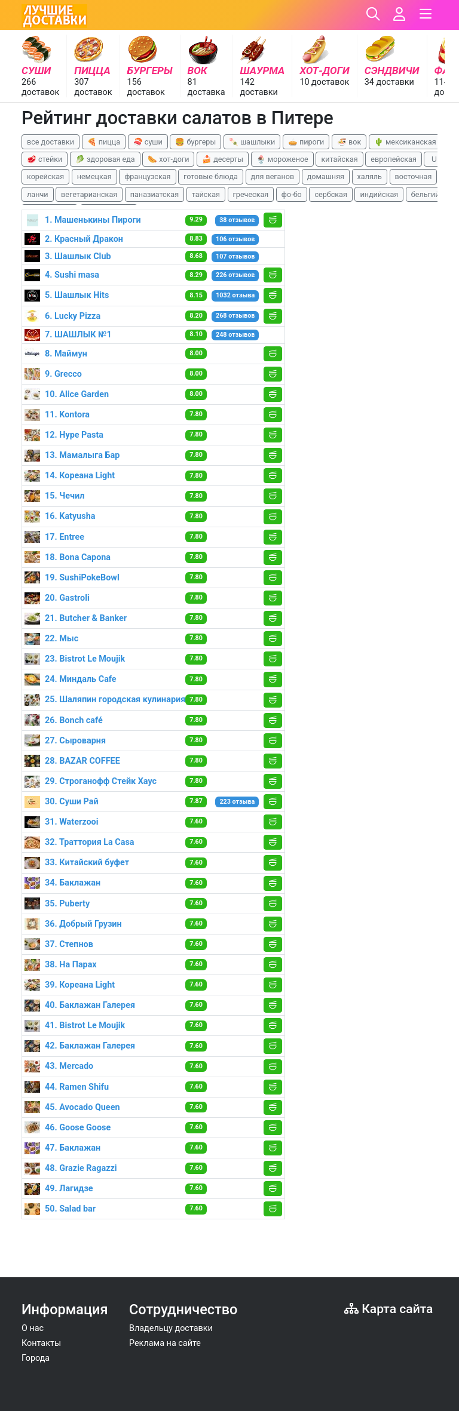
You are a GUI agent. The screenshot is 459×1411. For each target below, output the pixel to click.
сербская (330, 194)
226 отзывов (235, 275)
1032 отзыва (235, 295)
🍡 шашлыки (252, 141)
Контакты (41, 1343)
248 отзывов (235, 335)
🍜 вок (349, 141)
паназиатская (154, 194)
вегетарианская (89, 194)
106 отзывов (235, 239)
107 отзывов (235, 256)
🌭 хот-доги (168, 159)
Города (36, 1358)
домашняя (325, 176)
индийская (379, 194)
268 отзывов (235, 315)
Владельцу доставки (171, 1328)
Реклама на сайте (165, 1343)
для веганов (273, 176)
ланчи (37, 194)
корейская (45, 176)
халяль (369, 176)
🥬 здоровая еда (105, 159)
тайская (206, 194)
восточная (413, 176)
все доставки (50, 141)
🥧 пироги (306, 141)
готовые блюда (210, 176)
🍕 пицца (103, 141)
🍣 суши (148, 141)
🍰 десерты (222, 159)
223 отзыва (237, 802)
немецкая (94, 176)
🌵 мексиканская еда (412, 141)
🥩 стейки (44, 159)
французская (147, 176)
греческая (251, 194)
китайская (339, 159)
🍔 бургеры (195, 141)
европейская (394, 159)
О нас (33, 1328)
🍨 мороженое (282, 159)
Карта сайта (388, 1308)
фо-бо (291, 194)
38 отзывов (237, 220)
